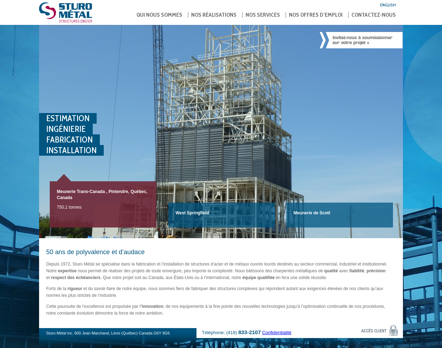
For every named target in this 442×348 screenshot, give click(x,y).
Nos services (263, 15)
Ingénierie (66, 129)
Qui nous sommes (159, 15)
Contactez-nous (373, 15)
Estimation (68, 118)
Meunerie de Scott (311, 212)
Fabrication (69, 139)
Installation (71, 150)
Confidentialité (276, 332)
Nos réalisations (214, 15)
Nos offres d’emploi (316, 15)
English (388, 4)
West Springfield (192, 212)
